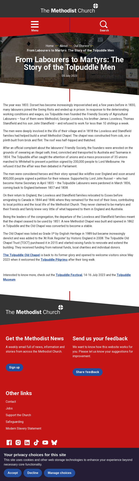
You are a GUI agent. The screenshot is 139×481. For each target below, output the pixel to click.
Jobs (9, 408)
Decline (32, 472)
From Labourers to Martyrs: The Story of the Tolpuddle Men (70, 50)
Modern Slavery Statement (23, 428)
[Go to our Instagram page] (18, 442)
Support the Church (18, 415)
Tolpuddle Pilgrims (54, 259)
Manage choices (59, 472)
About (64, 46)
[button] (35, 24)
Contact (11, 401)
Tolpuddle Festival (69, 275)
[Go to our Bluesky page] (54, 442)
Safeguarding (14, 422)
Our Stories (81, 46)
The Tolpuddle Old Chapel (21, 255)
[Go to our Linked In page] (27, 442)
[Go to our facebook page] (9, 442)
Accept (13, 472)
